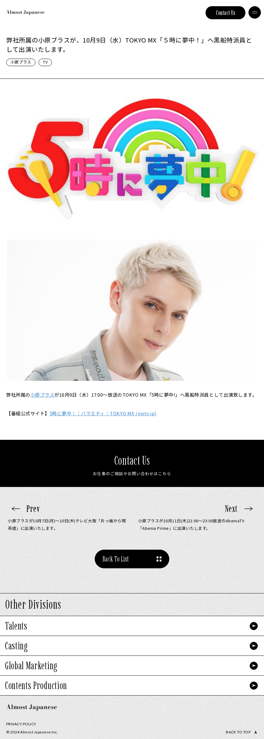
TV (45, 62)
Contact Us (225, 12)
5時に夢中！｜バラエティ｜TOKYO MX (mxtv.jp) (103, 413)
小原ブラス (21, 62)
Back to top (238, 732)
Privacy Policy (21, 724)
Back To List (115, 558)
